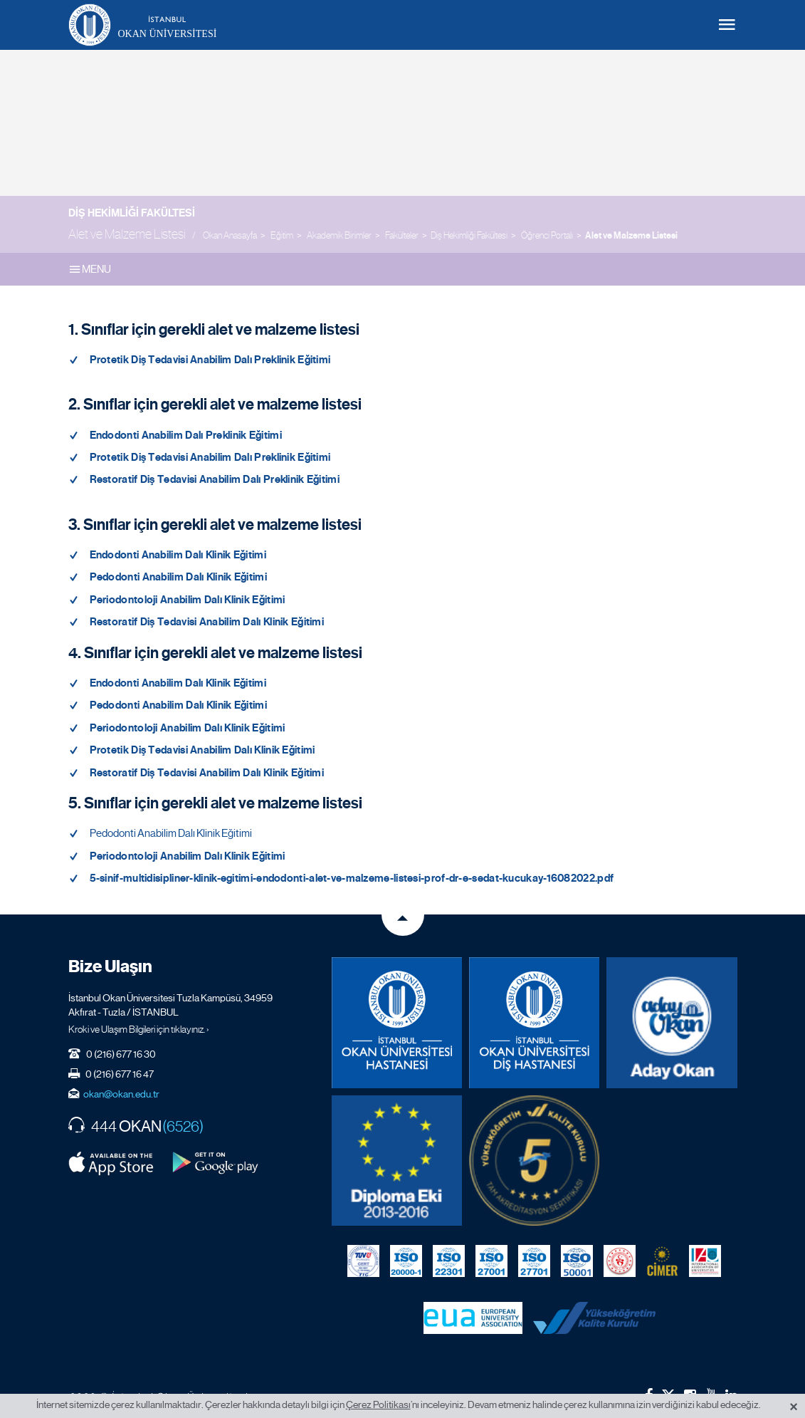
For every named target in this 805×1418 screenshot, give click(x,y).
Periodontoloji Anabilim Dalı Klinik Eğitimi (187, 599)
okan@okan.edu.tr (121, 1094)
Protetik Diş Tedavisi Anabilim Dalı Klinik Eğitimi (202, 750)
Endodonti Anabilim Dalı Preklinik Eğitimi (186, 435)
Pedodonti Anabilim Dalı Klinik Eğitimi (178, 576)
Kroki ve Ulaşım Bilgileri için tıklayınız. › (138, 1029)
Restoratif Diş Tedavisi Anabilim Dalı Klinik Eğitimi (207, 621)
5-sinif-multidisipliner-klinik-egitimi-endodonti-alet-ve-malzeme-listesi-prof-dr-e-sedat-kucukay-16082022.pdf (352, 878)
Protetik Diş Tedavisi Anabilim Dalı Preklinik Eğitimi (210, 359)
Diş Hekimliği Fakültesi (131, 213)
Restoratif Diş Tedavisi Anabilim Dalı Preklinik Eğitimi (215, 479)
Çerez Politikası (378, 1404)
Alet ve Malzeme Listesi (631, 235)
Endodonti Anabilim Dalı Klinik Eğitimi (178, 554)
